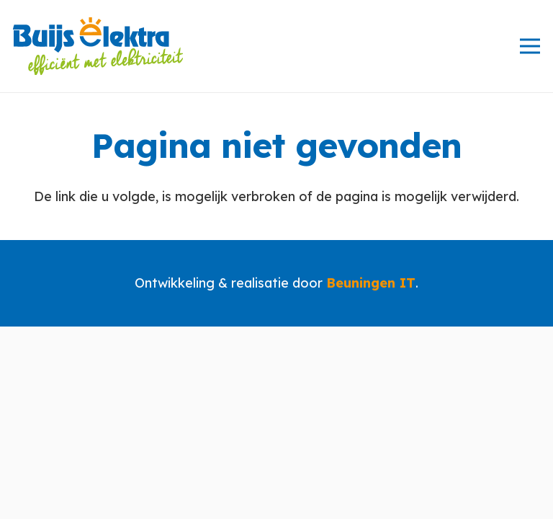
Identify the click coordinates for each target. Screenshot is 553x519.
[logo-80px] (98, 46)
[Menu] (530, 46)
